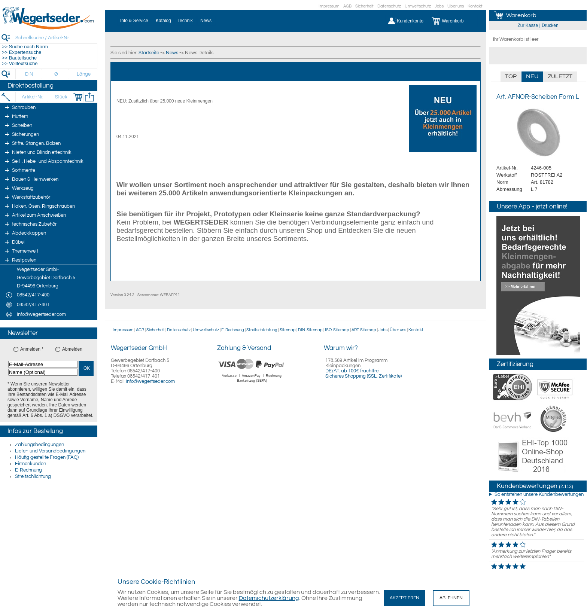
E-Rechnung (28, 470)
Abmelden (72, 349)
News (172, 52)
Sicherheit (364, 6)
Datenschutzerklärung (269, 598)
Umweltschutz (418, 6)
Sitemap (288, 330)
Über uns (455, 6)
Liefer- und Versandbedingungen (50, 451)
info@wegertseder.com (150, 381)
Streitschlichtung (33, 476)
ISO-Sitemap (337, 330)
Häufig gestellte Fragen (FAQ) (47, 457)
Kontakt (475, 6)
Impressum (329, 6)
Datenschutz (389, 6)
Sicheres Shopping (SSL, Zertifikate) (363, 376)
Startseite (149, 52)
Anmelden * (31, 349)
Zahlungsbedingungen (39, 444)
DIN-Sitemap (310, 330)
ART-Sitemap (364, 330)
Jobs (439, 6)
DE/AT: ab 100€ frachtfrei (352, 370)
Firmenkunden (30, 463)
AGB (347, 6)
